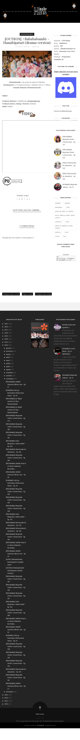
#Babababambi (27, 34)
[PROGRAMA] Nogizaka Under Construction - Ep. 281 (16, 446)
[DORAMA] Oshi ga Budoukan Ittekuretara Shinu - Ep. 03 (15, 404)
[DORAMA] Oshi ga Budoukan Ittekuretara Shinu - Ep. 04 (15, 494)
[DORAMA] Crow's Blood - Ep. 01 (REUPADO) (68, 363)
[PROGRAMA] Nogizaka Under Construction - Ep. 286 (16, 599)
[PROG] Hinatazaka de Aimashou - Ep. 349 (69, 176)
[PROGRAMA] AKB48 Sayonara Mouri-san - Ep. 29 (16, 565)
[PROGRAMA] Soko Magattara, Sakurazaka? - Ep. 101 (16, 528)
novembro (10, 390)
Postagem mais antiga (43, 306)
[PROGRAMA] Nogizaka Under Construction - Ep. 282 (16, 503)
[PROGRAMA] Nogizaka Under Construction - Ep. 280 (16, 438)
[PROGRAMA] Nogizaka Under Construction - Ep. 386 (16, 624)
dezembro (10, 703)
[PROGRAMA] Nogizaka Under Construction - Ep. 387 (16, 689)
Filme (67, 221)
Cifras (57, 236)
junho (8, 375)
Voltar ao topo (40, 726)
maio (8, 372)
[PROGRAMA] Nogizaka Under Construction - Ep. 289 (16, 666)
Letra (68, 207)
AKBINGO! (58, 203)
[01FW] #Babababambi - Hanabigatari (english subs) (14, 573)
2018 (6, 345)
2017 (6, 342)
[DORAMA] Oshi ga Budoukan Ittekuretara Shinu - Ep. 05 (15, 649)
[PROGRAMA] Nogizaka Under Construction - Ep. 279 (16, 430)
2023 (6, 706)
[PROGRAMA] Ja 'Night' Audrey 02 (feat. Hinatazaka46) (14, 421)
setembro (9, 384)
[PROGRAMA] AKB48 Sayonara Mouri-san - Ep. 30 (16, 641)
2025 (6, 713)
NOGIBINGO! (58, 207)
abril (8, 369)
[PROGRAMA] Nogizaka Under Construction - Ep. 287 (16, 607)
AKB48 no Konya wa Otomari (64, 211)
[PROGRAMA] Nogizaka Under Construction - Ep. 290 (16, 675)
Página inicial (27, 306)
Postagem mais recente (11, 306)
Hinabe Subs (23, 207)
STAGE (66, 232)
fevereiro (9, 363)
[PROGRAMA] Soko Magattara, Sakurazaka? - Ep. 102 (16, 616)
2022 (6, 357)
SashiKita (58, 221)
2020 (6, 351)
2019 (6, 348)
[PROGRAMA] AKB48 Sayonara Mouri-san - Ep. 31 (16, 697)
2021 (6, 354)
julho (8, 378)
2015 (6, 335)
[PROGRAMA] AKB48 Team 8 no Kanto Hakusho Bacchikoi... (16, 477)
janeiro (9, 360)
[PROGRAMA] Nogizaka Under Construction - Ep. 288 (16, 658)
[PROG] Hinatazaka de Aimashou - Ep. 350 (69, 165)
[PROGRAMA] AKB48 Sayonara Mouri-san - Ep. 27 (16, 396)
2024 (6, 709)
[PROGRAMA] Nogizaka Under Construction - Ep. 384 (16, 469)
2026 (6, 716)
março (8, 366)
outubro (9, 387)
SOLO (64, 236)
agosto (8, 381)
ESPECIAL (58, 232)
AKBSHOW (67, 203)
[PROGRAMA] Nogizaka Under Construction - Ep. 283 (16, 511)
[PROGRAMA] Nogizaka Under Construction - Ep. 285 (16, 590)
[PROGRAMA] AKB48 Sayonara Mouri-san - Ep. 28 (16, 486)
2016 (6, 338)
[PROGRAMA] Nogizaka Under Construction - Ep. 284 (16, 520)
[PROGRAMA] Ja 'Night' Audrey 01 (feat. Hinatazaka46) (14, 413)
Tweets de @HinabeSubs (63, 111)
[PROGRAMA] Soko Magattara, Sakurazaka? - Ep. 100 (16, 455)
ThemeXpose (40, 737)
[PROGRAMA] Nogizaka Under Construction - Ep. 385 (16, 548)
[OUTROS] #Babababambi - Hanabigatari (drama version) (15, 582)
